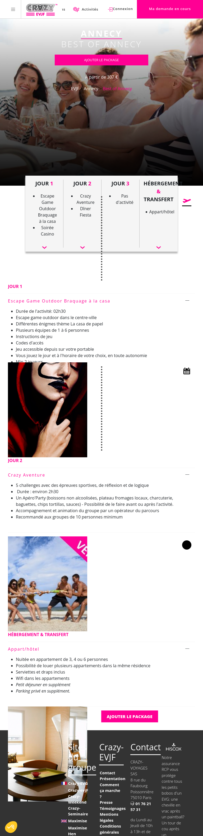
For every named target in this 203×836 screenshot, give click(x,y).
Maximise (77, 820)
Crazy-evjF (78, 790)
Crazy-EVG (78, 783)
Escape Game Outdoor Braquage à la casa (59, 301)
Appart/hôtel (23, 649)
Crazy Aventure (26, 475)
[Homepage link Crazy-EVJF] (41, 9)
